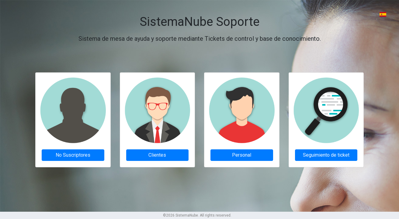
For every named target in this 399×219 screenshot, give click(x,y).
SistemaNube (186, 215)
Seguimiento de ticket (326, 155)
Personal (241, 155)
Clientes (157, 155)
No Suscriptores (73, 155)
